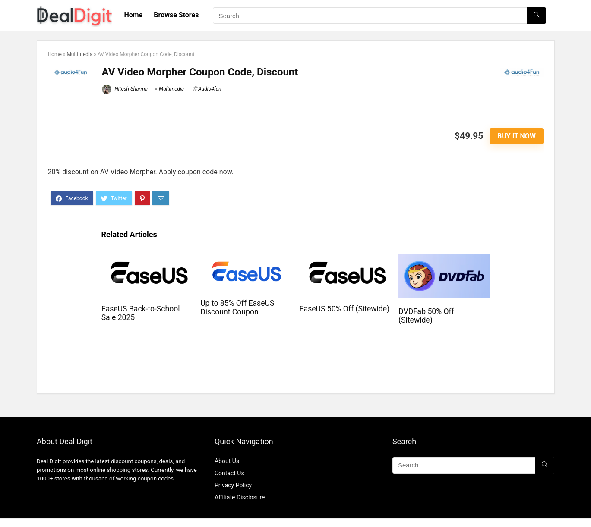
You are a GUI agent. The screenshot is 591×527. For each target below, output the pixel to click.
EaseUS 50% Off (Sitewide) (345, 308)
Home (133, 15)
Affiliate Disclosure (240, 497)
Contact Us (229, 473)
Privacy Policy (233, 485)
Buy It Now (516, 136)
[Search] (536, 15)
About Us (227, 461)
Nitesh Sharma (125, 89)
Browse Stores (176, 15)
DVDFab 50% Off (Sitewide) (426, 315)
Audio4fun (209, 89)
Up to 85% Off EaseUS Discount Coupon (237, 307)
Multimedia (79, 54)
